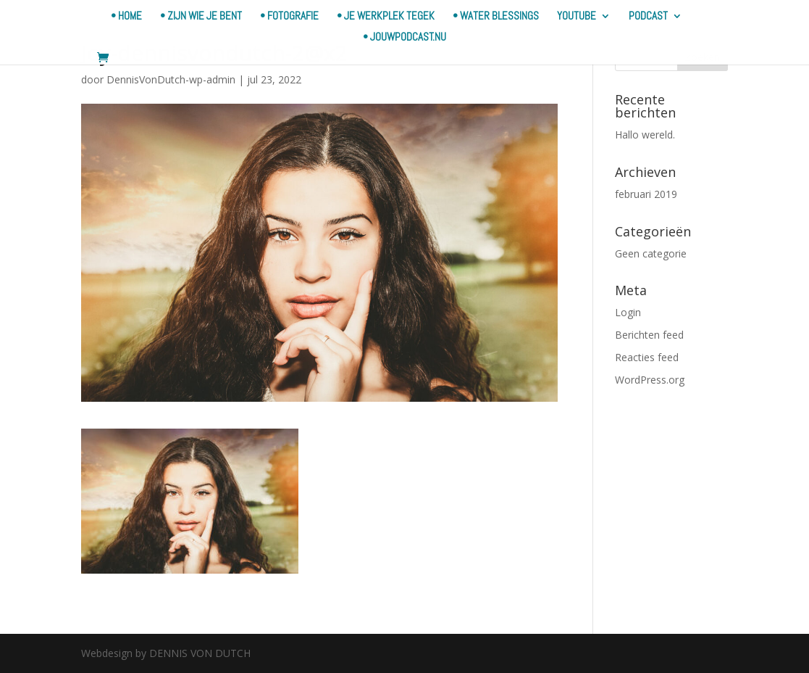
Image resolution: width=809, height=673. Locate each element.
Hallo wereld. (645, 134)
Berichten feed (649, 335)
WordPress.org (649, 380)
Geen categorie (651, 253)
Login (628, 312)
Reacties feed (647, 357)
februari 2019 (646, 194)
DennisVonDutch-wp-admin (170, 79)
